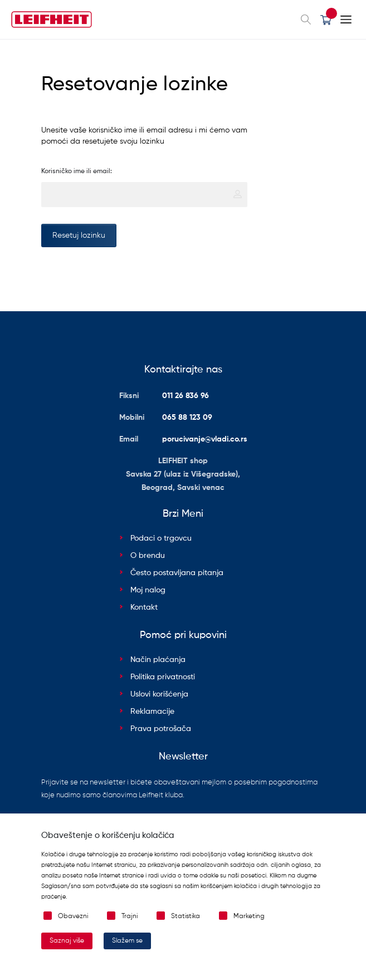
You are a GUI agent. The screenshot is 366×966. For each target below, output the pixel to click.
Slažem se (127, 941)
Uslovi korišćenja (159, 694)
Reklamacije (152, 711)
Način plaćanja (158, 660)
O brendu (147, 556)
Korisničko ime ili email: (76, 171)
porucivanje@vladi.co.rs (204, 439)
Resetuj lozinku (78, 235)
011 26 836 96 (185, 396)
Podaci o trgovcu (161, 538)
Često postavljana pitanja (176, 573)
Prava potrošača (160, 729)
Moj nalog (147, 590)
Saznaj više (67, 941)
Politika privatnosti (162, 677)
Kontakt (144, 607)
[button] (325, 19)
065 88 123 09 (187, 417)
